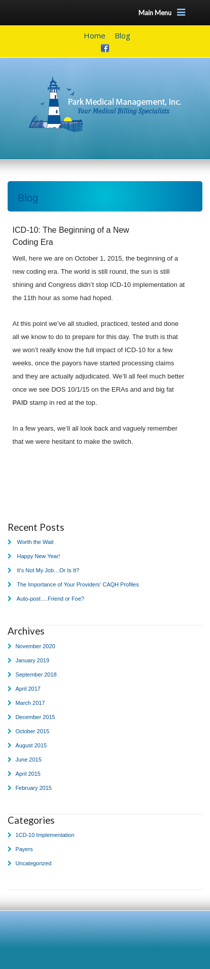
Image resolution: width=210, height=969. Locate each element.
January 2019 (32, 660)
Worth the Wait (35, 542)
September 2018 (35, 674)
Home (95, 35)
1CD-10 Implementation (44, 835)
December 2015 (35, 717)
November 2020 (35, 646)
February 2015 (33, 788)
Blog (122, 35)
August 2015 (31, 745)
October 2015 (32, 731)
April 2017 (28, 689)
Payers (23, 849)
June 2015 (28, 759)
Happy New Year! (38, 556)
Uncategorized (33, 863)
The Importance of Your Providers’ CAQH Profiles (77, 584)
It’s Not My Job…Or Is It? (48, 570)
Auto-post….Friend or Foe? (50, 599)
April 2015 (28, 774)
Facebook (105, 48)
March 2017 (30, 703)
